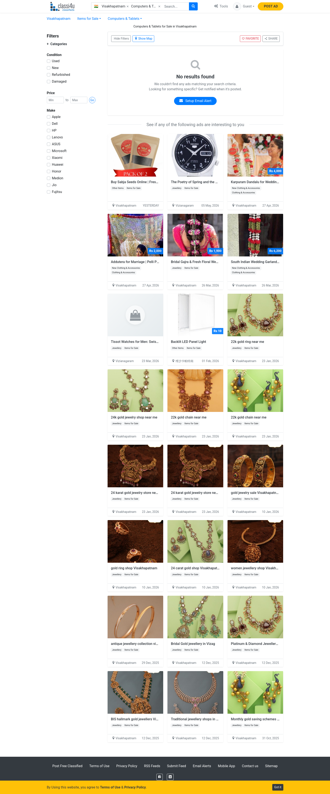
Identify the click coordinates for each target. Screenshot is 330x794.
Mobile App (226, 766)
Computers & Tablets (124, 19)
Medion (57, 178)
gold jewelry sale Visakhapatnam (256, 493)
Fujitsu (57, 192)
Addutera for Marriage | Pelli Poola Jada (141, 262)
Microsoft (59, 151)
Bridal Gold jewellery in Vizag (193, 644)
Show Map (143, 38)
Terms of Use (99, 766)
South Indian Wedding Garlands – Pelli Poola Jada (269, 262)
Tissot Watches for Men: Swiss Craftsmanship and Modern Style (160, 342)
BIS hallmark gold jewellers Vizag (136, 719)
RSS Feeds (152, 766)
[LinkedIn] (170, 777)
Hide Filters (121, 38)
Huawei (57, 165)
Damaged (59, 81)
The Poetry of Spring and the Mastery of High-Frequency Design (219, 182)
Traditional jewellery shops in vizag (197, 719)
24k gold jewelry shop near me (134, 417)
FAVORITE (250, 38)
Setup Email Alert (195, 101)
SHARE (271, 38)
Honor (56, 171)
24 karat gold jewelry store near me (137, 493)
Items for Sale (87, 19)
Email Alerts (202, 766)
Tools (221, 6)
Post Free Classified (67, 766)
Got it (277, 787)
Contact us (250, 766)
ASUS (56, 144)
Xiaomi (57, 158)
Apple (56, 117)
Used (56, 61)
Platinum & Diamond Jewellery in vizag (260, 644)
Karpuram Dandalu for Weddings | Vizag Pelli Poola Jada (274, 182)
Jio (54, 185)
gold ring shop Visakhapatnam (134, 568)
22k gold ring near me (247, 342)
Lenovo (57, 137)
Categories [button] (57, 44)
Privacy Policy (126, 766)
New (55, 68)
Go (92, 100)
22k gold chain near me (188, 417)
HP (54, 130)
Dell (55, 124)
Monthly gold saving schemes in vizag (260, 719)
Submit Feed (176, 766)
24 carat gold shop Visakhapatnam (197, 568)
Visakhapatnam (59, 19)
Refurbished (61, 75)
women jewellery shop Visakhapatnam (260, 568)
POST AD (271, 6)
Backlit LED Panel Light (188, 342)
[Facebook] (159, 777)
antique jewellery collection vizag (136, 644)
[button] (243, 6)
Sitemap (271, 766)
